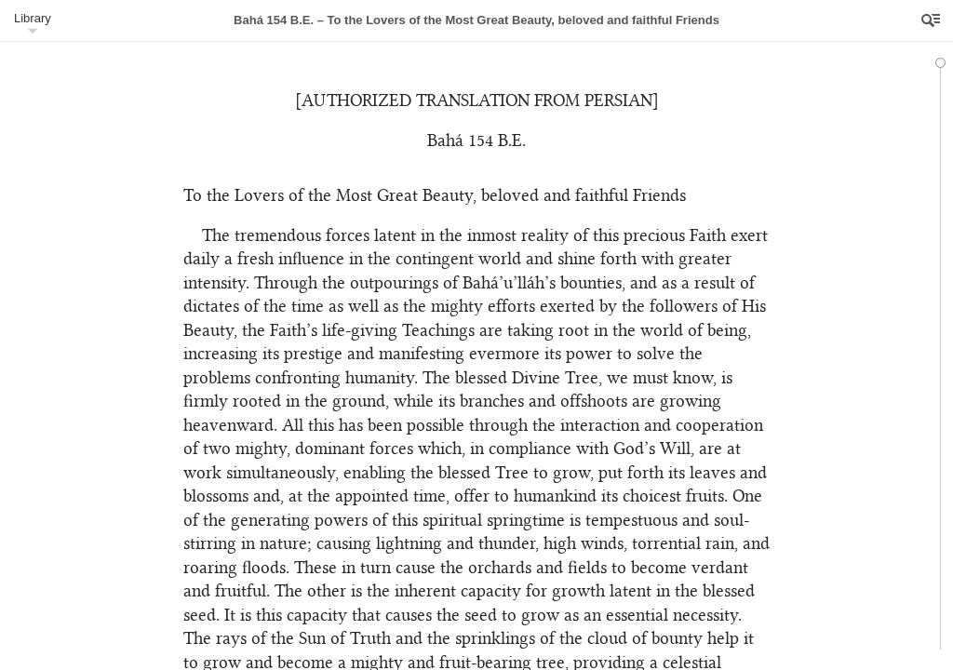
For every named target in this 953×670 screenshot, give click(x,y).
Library (32, 18)
